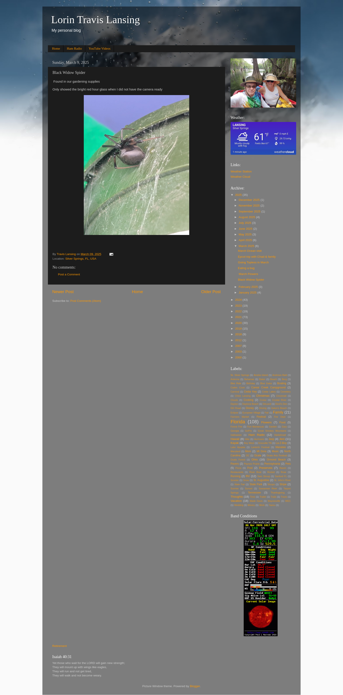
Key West (249, 443)
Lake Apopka (238, 447)
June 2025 (246, 228)
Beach (273, 379)
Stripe (283, 484)
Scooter (235, 480)
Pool (249, 467)
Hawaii (235, 439)
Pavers (235, 463)
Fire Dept (279, 416)
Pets (288, 463)
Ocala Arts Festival (276, 455)
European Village (251, 412)
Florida (238, 421)
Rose (283, 472)
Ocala (257, 455)
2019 (239, 328)
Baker (262, 379)
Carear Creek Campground (268, 387)
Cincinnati (281, 395)
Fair (267, 412)
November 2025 (250, 205)
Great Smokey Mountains (272, 430)
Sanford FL (281, 476)
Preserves (265, 467)
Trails (273, 496)
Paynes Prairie (252, 463)
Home (56, 48)
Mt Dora (261, 451)
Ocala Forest (238, 459)
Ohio (255, 459)
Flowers (266, 422)
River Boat (255, 472)
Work (262, 505)
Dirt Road (236, 408)
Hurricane (259, 439)
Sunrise (235, 488)
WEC (288, 501)
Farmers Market (240, 416)
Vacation (236, 500)
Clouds (234, 400)
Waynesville (274, 501)
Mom (248, 451)
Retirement (59, 646)
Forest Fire (236, 426)
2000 (239, 357)
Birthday (250, 383)
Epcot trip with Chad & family (257, 256)
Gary (284, 426)
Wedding (238, 505)
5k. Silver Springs (240, 375)
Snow (246, 480)
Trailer (263, 496)
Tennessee (254, 492)
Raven (283, 468)
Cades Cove (238, 387)
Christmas (263, 395)
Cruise (263, 400)
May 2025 (245, 234)
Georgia (235, 430)
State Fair (239, 484)
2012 (239, 340)
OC (247, 455)
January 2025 (248, 292)
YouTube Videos (99, 48)
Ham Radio (74, 48)
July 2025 (245, 222)
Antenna (235, 379)
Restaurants (237, 472)
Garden (273, 426)
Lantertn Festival (260, 447)
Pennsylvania (272, 463)
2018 (239, 334)
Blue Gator (266, 383)
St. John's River (282, 480)
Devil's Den (281, 404)
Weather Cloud (240, 176)
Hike (247, 439)
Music (275, 451)
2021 (239, 317)
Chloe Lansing (242, 395)
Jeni (282, 439)
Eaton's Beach (279, 408)
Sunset (248, 488)
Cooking (249, 399)
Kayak (235, 443)
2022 (239, 311)
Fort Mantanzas (255, 426)
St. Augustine (261, 480)
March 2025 (247, 246)
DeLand (267, 404)
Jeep (271, 439)
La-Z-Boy (281, 443)
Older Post (211, 291)
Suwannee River (268, 488)
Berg (284, 379)
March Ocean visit (250, 250)
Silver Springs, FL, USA (80, 258)
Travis (284, 496)
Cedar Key (250, 391)
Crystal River (279, 400)
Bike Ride (236, 383)
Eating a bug (246, 268)
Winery (251, 505)
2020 (239, 323)
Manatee (280, 447)
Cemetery (285, 391)
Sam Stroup (263, 476)
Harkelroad (280, 435)
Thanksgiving (278, 492)
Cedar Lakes (269, 391)
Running (235, 476)
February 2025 (249, 286)
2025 (239, 194)
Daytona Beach (250, 404)
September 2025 (250, 211)
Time (252, 496)
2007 (239, 346)
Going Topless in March (253, 262)
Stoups (271, 484)
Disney (250, 408)
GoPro (248, 430)
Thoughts (237, 496)
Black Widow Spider (251, 279)
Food (282, 422)
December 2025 (250, 200)
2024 (239, 299)
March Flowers (248, 274)
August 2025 (247, 217)
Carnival (235, 391)
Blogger (195, 686)
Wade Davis (256, 501)
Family (278, 412)
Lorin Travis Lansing (95, 19)
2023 (239, 305)
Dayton (234, 404)
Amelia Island (261, 375)
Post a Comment (69, 274)
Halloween (236, 435)
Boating (281, 383)
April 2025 (246, 240)
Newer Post (63, 291)
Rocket (271, 472)
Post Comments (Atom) (85, 300)
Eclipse (234, 412)
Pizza (238, 468)
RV (248, 476)
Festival (261, 416)
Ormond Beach (276, 459)
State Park (256, 484)
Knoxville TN (264, 443)
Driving (263, 408)
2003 (239, 351)
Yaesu (272, 505)
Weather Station (241, 171)
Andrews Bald (279, 375)
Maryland (235, 451)
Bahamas (249, 379)
